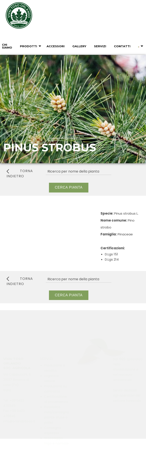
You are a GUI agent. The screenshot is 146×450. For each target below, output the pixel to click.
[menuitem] (29, 46)
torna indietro (19, 173)
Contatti (122, 46)
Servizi (100, 46)
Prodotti (28, 46)
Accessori (56, 46)
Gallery (79, 46)
